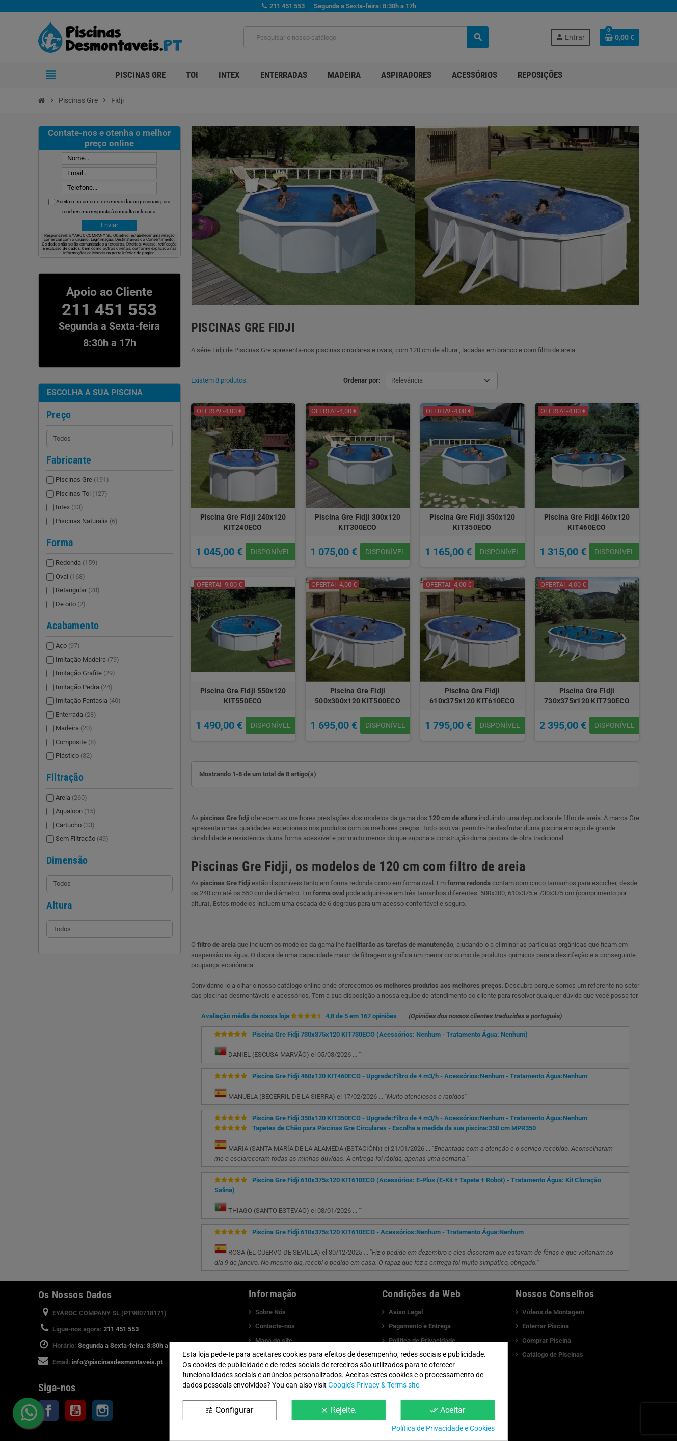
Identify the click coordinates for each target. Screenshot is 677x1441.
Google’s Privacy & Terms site (373, 1385)
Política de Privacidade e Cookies (443, 1428)
